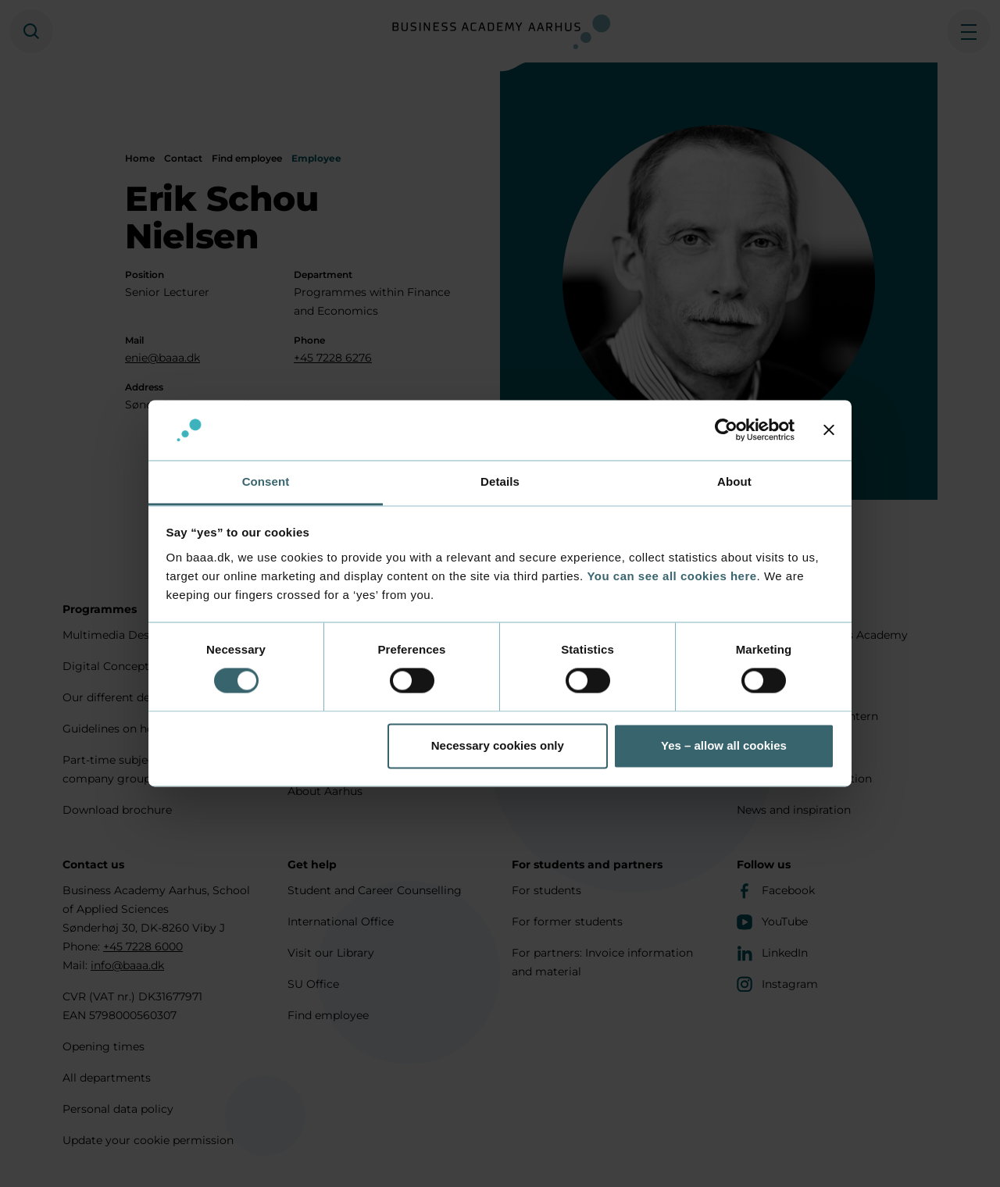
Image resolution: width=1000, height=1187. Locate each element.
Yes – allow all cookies (724, 745)
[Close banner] (828, 430)
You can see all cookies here (671, 576)
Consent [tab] (266, 481)
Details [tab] (500, 481)
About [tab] (734, 481)
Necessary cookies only (497, 745)
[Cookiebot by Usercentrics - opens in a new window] (726, 430)
